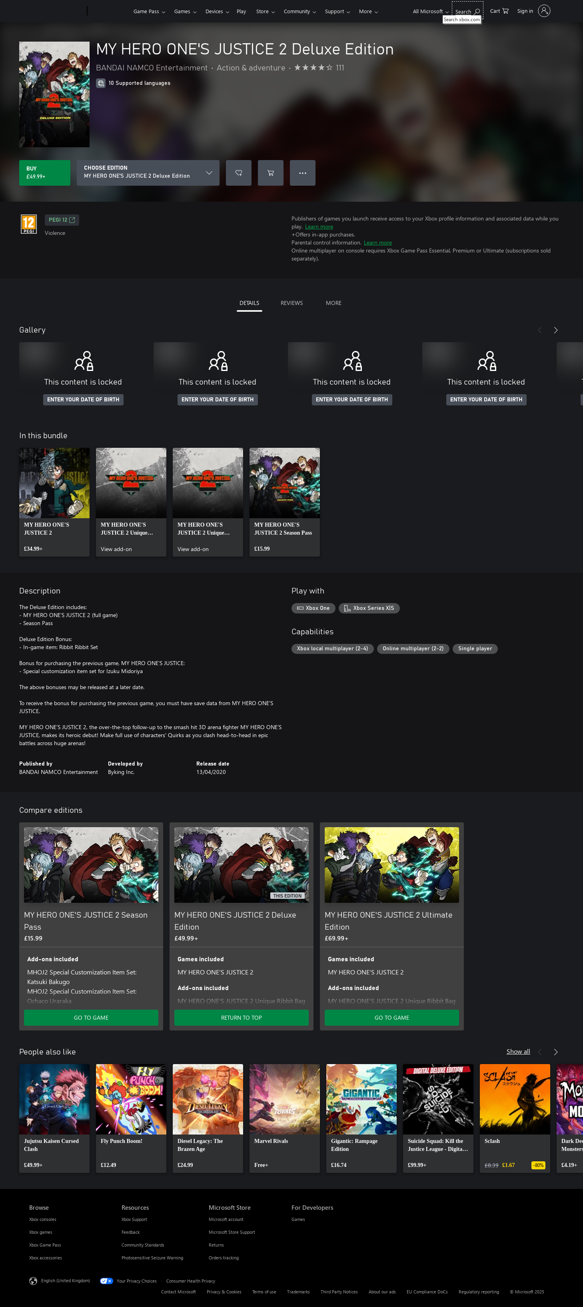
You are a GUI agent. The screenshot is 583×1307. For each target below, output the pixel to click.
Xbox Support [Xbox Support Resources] (134, 1219)
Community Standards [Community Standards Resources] (143, 1244)
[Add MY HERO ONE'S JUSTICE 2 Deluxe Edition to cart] (271, 173)
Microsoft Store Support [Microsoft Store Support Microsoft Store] (232, 1232)
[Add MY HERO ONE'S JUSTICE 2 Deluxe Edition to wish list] (239, 173)
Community (297, 11)
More (365, 11)
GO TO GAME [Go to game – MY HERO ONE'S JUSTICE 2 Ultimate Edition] (392, 1017)
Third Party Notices (339, 1291)
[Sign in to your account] (533, 10)
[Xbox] (109, 11)
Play (241, 11)
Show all (518, 1051)
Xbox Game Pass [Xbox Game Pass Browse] (45, 1244)
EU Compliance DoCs (427, 1291)
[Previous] (540, 330)
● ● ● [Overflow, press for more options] (303, 172)
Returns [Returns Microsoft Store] (216, 1244)
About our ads (382, 1291)
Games (182, 11)
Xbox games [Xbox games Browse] (40, 1232)
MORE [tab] (333, 303)
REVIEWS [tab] (292, 303)
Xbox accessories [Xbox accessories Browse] (45, 1257)
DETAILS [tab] (249, 303)
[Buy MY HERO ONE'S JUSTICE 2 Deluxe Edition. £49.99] (44, 173)
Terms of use (264, 1291)
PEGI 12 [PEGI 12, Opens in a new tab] (62, 220)
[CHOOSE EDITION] (148, 173)
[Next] (556, 330)
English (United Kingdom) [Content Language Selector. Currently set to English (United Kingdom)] (65, 1280)
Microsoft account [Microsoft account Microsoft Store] (226, 1219)
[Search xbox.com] (467, 10)
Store (262, 11)
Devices (214, 11)
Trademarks (298, 1291)
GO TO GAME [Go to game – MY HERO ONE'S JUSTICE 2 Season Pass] (91, 1017)
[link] (54, 502)
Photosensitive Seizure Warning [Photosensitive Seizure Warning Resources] (152, 1257)
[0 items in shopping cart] (499, 10)
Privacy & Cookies (224, 1291)
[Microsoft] (56, 11)
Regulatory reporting (479, 1291)
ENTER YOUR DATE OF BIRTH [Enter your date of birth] (83, 400)
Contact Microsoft (178, 1291)
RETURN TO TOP (241, 1017)
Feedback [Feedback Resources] (131, 1232)
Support (334, 11)
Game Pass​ (146, 11)
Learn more (319, 226)
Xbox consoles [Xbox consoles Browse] (42, 1219)
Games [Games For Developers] (298, 1219)
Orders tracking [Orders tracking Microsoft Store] (224, 1257)
